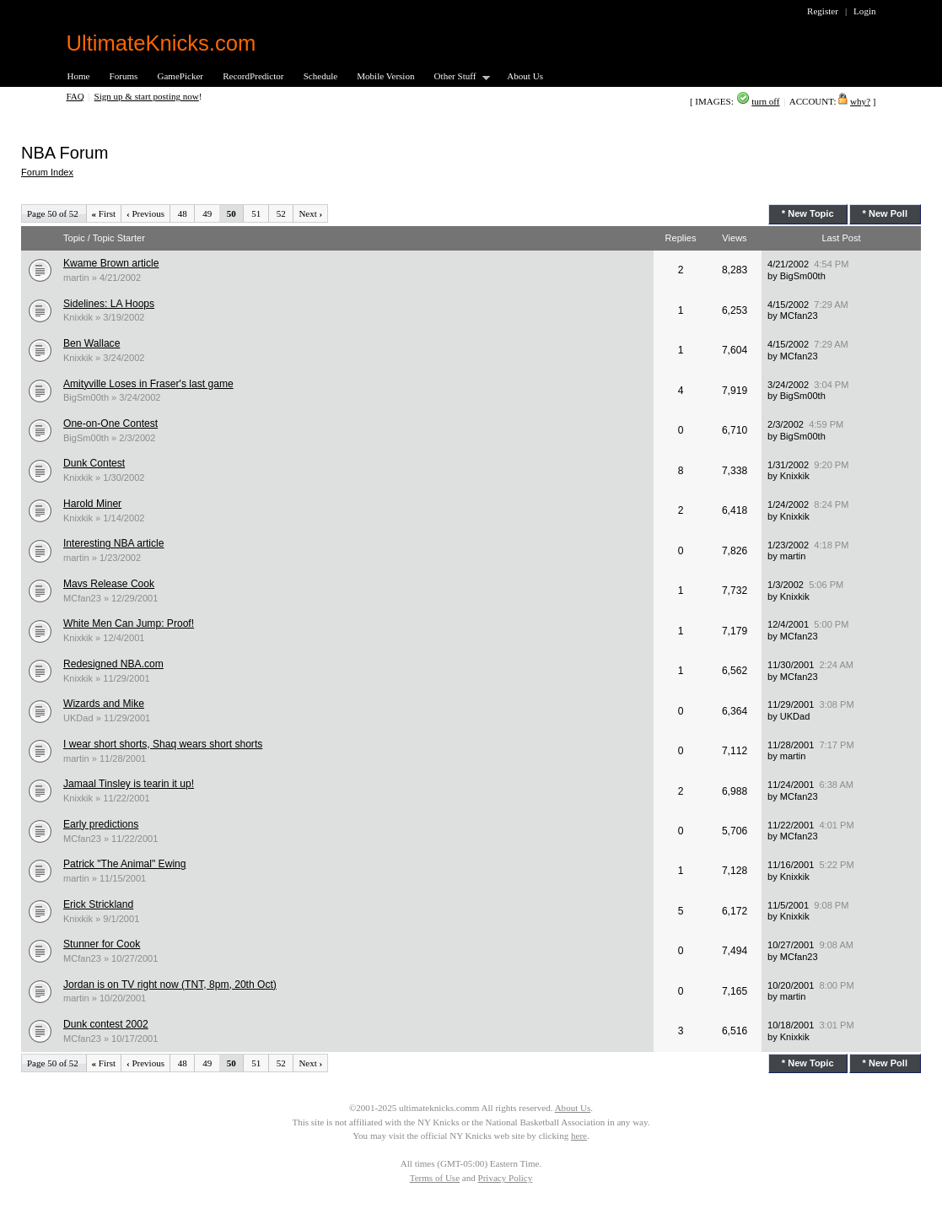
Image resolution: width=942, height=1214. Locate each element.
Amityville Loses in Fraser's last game (148, 384)
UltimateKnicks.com (161, 43)
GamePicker (180, 76)
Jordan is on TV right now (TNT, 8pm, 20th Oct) (170, 984)
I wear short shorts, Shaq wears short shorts (162, 744)
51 (256, 213)
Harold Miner (92, 504)
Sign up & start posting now (146, 96)
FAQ (75, 96)
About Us (525, 76)
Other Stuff (457, 77)
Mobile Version (385, 76)
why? (860, 101)
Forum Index (47, 172)
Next (310, 213)
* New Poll (885, 213)
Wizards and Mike (103, 704)
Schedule (321, 76)
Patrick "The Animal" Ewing (124, 864)
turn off (765, 101)
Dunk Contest (94, 463)
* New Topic (808, 213)
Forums (124, 76)
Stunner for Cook (101, 944)
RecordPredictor (253, 76)
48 (182, 213)
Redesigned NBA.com (113, 664)
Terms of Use (435, 1178)
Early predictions (100, 824)
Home (78, 76)
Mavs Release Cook (108, 584)
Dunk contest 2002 (105, 1024)
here (579, 1135)
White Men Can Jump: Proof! (128, 623)
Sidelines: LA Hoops (108, 304)
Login (864, 11)
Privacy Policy (505, 1178)
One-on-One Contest (110, 423)
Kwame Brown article (111, 263)
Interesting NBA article (113, 543)
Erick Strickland (98, 904)
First (104, 213)
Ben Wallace (91, 343)
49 (207, 213)
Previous (145, 213)
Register (822, 11)
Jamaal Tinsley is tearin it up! (128, 784)
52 (281, 213)
